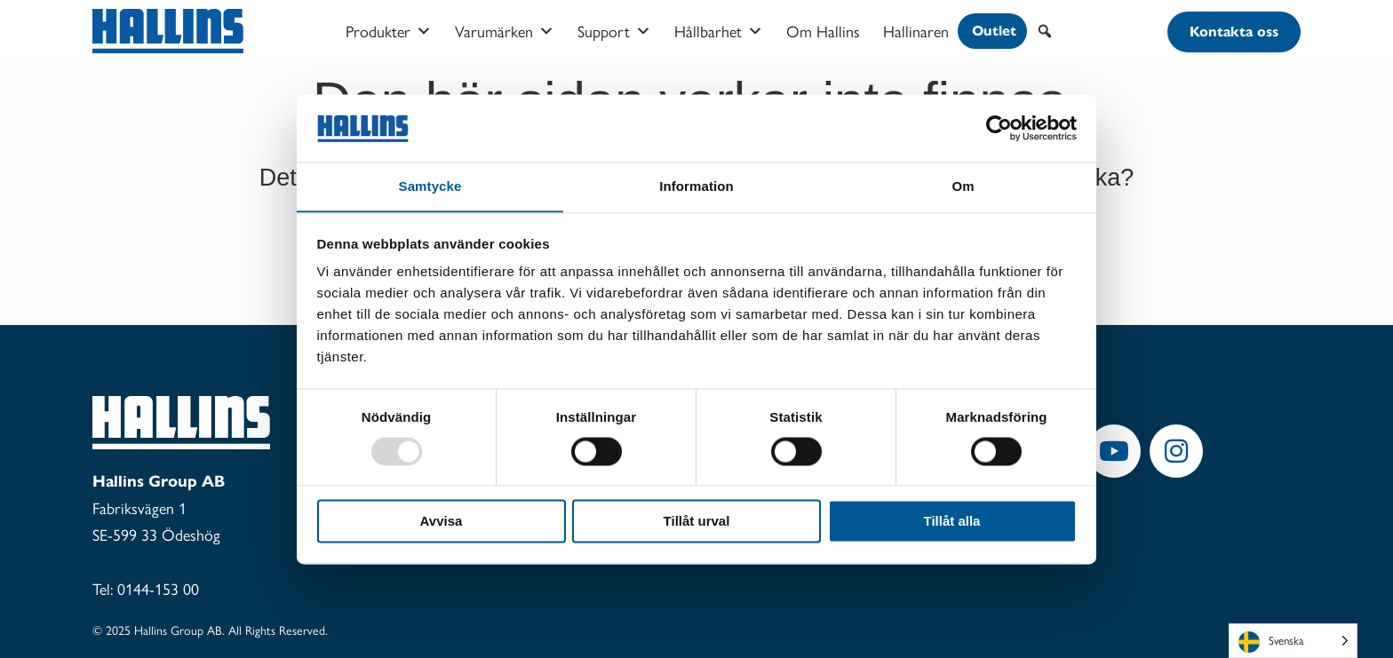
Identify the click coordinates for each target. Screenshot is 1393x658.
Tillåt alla (952, 521)
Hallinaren (916, 31)
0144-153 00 (158, 588)
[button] (1045, 31)
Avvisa (441, 521)
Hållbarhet (718, 31)
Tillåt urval (697, 521)
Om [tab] (962, 186)
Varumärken (504, 31)
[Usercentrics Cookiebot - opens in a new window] (999, 128)
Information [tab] (696, 186)
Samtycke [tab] (430, 186)
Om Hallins (823, 31)
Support (614, 31)
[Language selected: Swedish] (1293, 640)
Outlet (994, 30)
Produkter (389, 31)
